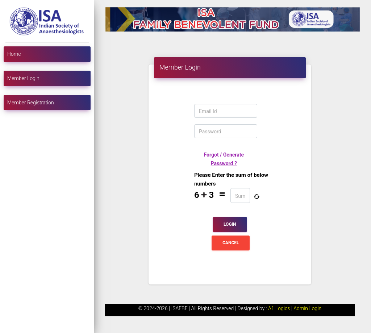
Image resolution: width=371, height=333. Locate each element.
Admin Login (307, 308)
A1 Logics (279, 308)
